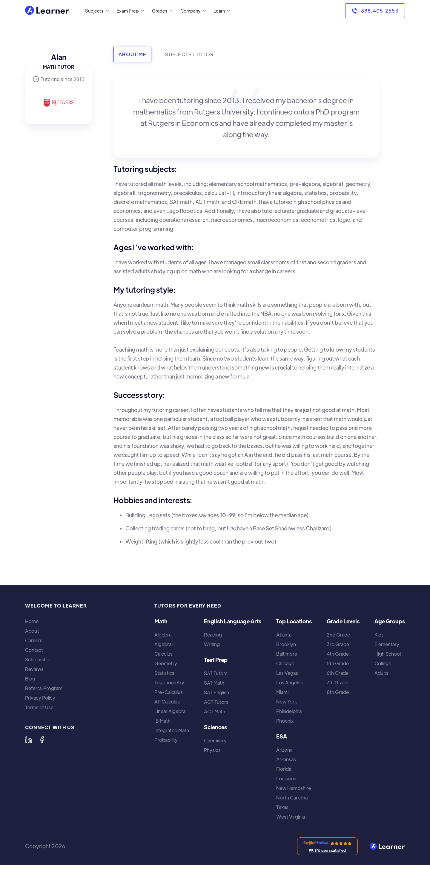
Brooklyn (286, 644)
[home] (47, 11)
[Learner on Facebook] (41, 739)
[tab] (132, 54)
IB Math (162, 721)
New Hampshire (293, 788)
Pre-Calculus (168, 692)
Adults (381, 673)
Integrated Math (171, 730)
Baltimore (286, 654)
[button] (96, 10)
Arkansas (286, 759)
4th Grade (338, 654)
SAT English (216, 692)
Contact (34, 650)
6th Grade (337, 673)
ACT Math (214, 712)
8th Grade (338, 692)
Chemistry (215, 741)
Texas (282, 807)
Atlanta (283, 635)
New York (286, 702)
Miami (282, 692)
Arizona (284, 750)
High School (387, 654)
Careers (33, 640)
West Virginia (290, 817)
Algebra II (164, 644)
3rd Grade (338, 644)
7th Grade (337, 683)
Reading (213, 635)
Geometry (165, 663)
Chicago (285, 663)
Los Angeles (289, 683)
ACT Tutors (216, 702)
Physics (212, 750)
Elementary (386, 644)
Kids (379, 635)
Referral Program (43, 688)
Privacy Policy (40, 698)
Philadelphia (289, 711)
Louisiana (286, 779)
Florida (283, 769)
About (32, 631)
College (382, 663)
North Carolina (292, 798)
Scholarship (37, 660)
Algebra (162, 635)
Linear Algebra (169, 711)
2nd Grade (338, 635)
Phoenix (285, 721)
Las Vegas (287, 673)
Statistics (164, 673)
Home (32, 621)
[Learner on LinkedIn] (28, 739)
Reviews (34, 669)
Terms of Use (39, 707)
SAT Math (214, 683)
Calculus (163, 654)
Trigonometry (169, 683)
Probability (166, 740)
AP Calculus (167, 702)
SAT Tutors (216, 673)
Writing (212, 644)
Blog (30, 679)
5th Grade (338, 663)
